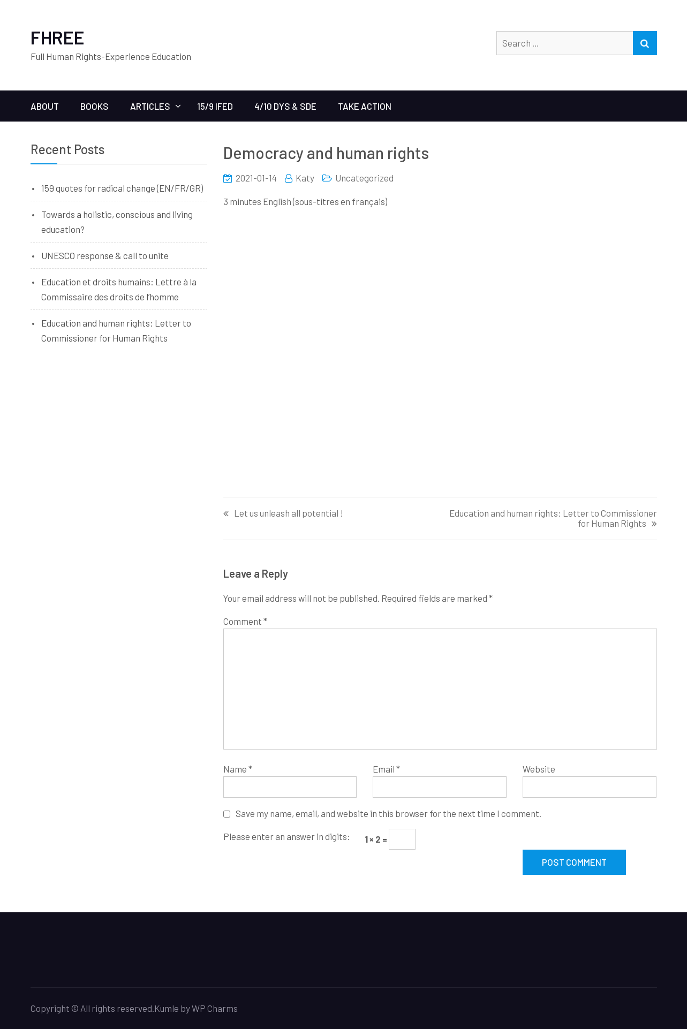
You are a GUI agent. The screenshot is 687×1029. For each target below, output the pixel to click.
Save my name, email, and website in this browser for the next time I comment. (388, 813)
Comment (245, 621)
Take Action (364, 106)
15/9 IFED (215, 106)
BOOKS (94, 106)
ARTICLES (150, 106)
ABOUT (45, 106)
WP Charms (215, 1008)
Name (237, 768)
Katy (305, 177)
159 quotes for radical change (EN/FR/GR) (122, 188)
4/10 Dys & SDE (285, 106)
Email (386, 768)
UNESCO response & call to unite (105, 255)
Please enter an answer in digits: (286, 836)
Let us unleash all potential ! (288, 513)
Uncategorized (364, 177)
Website (539, 768)
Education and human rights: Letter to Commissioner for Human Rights (553, 518)
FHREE (58, 37)
